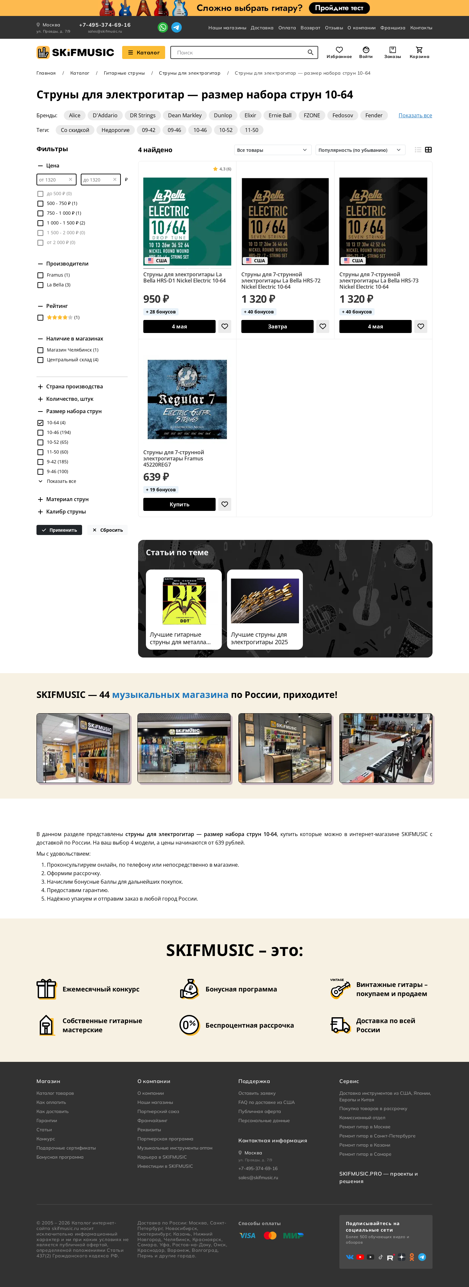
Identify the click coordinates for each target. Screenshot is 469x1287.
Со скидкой (75, 130)
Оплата (287, 28)
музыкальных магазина (170, 694)
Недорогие (116, 130)
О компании (362, 28)
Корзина (419, 56)
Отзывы (334, 28)
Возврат (310, 28)
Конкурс (45, 1139)
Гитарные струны (124, 73)
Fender (374, 115)
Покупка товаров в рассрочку (373, 1108)
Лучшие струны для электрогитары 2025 (259, 638)
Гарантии (46, 1120)
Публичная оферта (259, 1111)
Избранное (339, 56)
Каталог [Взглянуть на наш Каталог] (144, 52)
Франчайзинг (152, 1120)
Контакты (421, 28)
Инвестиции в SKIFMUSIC (165, 1166)
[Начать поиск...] (310, 52)
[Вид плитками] (428, 150)
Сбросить (107, 530)
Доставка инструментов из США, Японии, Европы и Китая (385, 1096)
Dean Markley (185, 115)
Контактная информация (272, 1140)
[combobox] (244, 52)
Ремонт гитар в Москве (365, 1127)
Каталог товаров (55, 1093)
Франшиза (392, 28)
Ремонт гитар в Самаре (365, 1154)
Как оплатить (51, 1102)
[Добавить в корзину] (179, 326)
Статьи (44, 1130)
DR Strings (143, 115)
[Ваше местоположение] (250, 1153)
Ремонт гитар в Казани (364, 1145)
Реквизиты (149, 1130)
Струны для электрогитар (189, 73)
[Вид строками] (417, 150)
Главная (46, 73)
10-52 (226, 130)
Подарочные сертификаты (66, 1148)
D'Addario (105, 115)
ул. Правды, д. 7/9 (53, 31)
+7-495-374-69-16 (105, 25)
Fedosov (343, 115)
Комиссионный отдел (362, 1118)
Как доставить (52, 1111)
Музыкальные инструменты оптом (174, 1148)
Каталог (80, 73)
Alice (74, 115)
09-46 (174, 130)
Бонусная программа (60, 1157)
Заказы (392, 56)
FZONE (312, 115)
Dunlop (223, 115)
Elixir (250, 115)
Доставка (262, 28)
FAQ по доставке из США (266, 1102)
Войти (366, 56)
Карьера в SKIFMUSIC (162, 1157)
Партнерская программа (165, 1139)
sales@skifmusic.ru (105, 31)
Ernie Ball (280, 115)
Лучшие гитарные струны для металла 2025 (178, 638)
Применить (59, 530)
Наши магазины (227, 28)
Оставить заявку (257, 1093)
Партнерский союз (158, 1111)
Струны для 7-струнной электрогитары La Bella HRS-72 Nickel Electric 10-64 (280, 280)
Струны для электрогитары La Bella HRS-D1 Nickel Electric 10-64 (184, 277)
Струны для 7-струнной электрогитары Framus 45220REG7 (173, 458)
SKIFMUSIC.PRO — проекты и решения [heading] (378, 1177)
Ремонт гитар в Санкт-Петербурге (377, 1136)
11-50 (251, 130)
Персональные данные (264, 1120)
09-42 (148, 130)
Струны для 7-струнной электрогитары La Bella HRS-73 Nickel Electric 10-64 (379, 280)
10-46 (200, 130)
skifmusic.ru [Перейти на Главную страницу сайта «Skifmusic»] (65, 1228)
